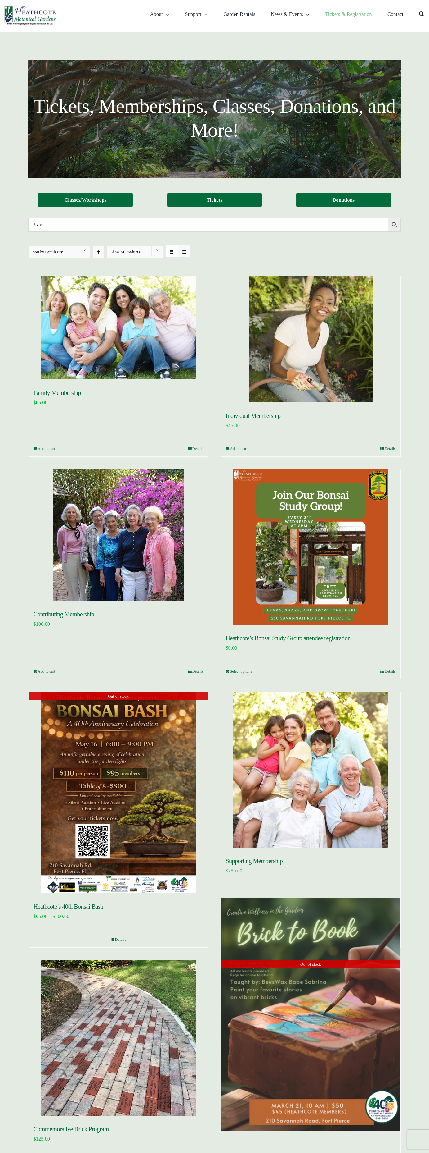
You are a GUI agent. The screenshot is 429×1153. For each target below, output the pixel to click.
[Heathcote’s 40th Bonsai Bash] (118, 792)
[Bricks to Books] (310, 1014)
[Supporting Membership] (310, 770)
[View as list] (184, 252)
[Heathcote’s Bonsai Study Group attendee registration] (310, 547)
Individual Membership (253, 415)
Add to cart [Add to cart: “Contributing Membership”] (47, 671)
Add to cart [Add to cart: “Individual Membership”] (239, 448)
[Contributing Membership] (118, 535)
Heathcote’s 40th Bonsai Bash (68, 906)
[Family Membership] (118, 327)
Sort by (48, 252)
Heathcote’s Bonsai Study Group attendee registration (288, 638)
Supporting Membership (254, 861)
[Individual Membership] (310, 339)
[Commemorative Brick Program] (118, 1038)
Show (125, 252)
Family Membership (57, 392)
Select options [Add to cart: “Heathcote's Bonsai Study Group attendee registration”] (241, 671)
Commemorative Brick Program (71, 1129)
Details (197, 448)
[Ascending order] (98, 252)
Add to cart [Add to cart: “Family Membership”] (47, 448)
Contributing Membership (64, 614)
